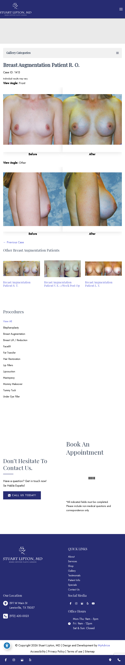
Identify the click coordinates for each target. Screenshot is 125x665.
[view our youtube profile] (93, 603)
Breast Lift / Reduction (15, 340)
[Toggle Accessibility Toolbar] (7, 645)
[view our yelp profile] (87, 603)
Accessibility (38, 651)
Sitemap (90, 651)
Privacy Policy (56, 651)
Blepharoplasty (11, 327)
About (71, 556)
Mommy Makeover (12, 384)
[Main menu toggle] (121, 9)
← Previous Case (13, 242)
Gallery (72, 571)
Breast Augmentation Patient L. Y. (98, 284)
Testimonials (74, 575)
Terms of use (74, 651)
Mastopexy (9, 378)
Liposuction (9, 371)
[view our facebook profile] (70, 603)
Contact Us (74, 589)
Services (72, 561)
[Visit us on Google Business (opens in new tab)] (22, 660)
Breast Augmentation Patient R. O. (41, 64)
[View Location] (18, 605)
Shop (71, 566)
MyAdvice (104, 645)
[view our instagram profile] (76, 603)
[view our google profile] (81, 603)
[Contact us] (119, 660)
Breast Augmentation (14, 334)
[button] (22, 495)
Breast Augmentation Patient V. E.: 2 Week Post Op (62, 284)
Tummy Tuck (9, 390)
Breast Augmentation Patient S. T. (17, 284)
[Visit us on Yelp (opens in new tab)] (30, 660)
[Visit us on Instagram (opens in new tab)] (13, 660)
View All (7, 321)
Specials (72, 585)
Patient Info (74, 580)
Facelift (7, 346)
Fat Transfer (9, 353)
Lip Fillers (8, 365)
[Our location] (110, 660)
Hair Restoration (11, 359)
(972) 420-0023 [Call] (19, 616)
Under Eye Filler (11, 396)
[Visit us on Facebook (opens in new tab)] (5, 660)
